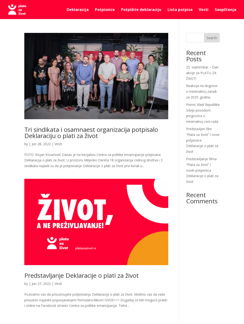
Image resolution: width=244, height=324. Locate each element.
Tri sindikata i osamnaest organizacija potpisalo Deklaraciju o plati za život (91, 132)
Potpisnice (105, 10)
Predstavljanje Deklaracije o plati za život (81, 275)
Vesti (203, 10)
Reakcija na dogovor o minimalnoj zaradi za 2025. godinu (202, 91)
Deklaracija (78, 10)
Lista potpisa (180, 10)
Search (212, 38)
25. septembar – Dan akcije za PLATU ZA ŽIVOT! (202, 73)
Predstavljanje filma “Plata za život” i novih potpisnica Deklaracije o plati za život (202, 170)
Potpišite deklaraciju (141, 10)
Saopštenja (225, 10)
